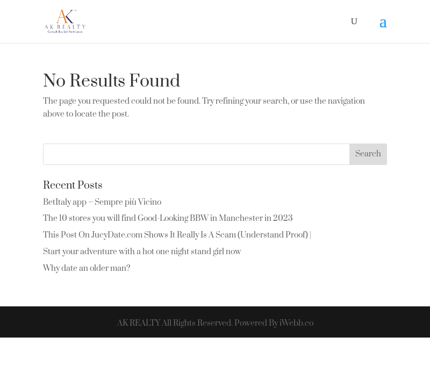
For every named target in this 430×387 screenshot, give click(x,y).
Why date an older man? (86, 268)
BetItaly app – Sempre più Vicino (102, 202)
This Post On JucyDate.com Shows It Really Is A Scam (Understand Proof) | (177, 235)
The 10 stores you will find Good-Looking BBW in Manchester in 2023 (168, 218)
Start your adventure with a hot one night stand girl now (142, 252)
